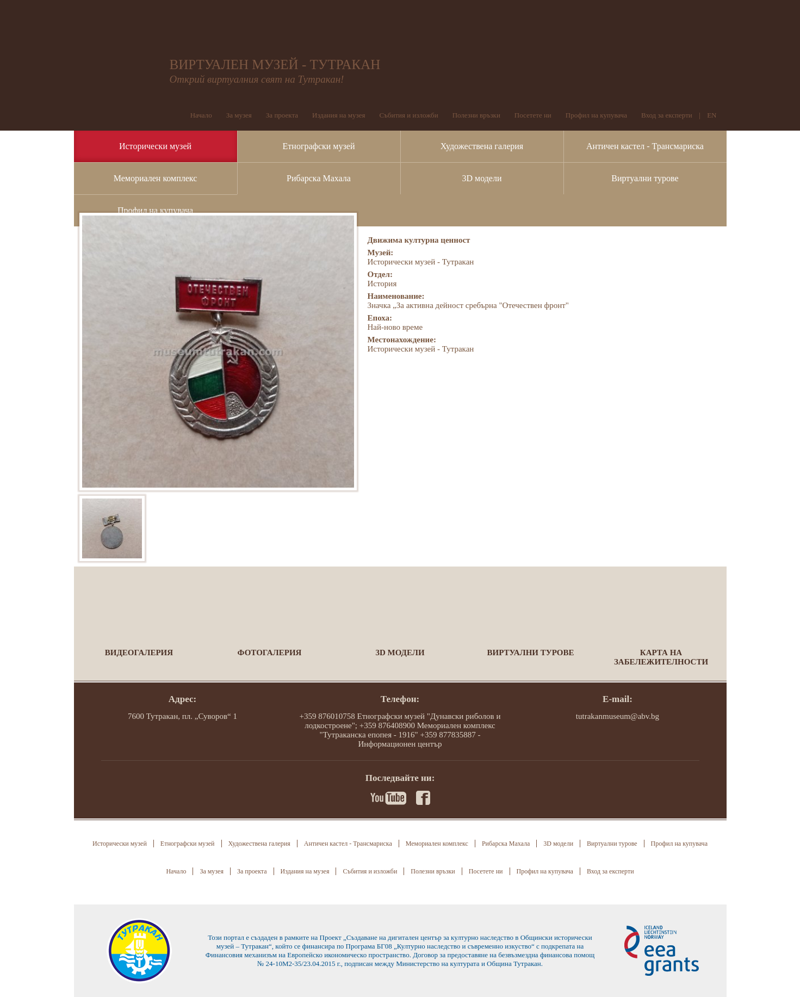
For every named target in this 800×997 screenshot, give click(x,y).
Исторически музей (155, 146)
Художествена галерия (482, 146)
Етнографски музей (319, 146)
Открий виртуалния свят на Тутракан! (257, 79)
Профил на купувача (155, 210)
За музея (239, 115)
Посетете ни (532, 115)
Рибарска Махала (319, 178)
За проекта (282, 115)
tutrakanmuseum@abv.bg (617, 716)
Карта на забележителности (661, 657)
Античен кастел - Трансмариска (645, 146)
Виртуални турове (644, 178)
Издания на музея (338, 115)
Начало (201, 115)
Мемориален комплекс (155, 178)
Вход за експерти (666, 115)
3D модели (481, 178)
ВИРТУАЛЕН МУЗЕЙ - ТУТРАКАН (275, 64)
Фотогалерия (270, 652)
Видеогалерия (139, 652)
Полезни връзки (476, 115)
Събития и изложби (408, 115)
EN (711, 115)
